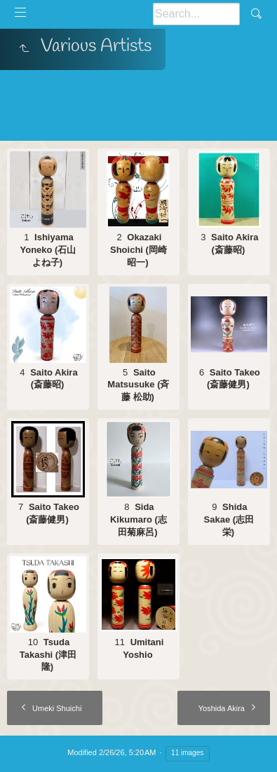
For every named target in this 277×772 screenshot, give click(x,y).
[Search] (196, 14)
